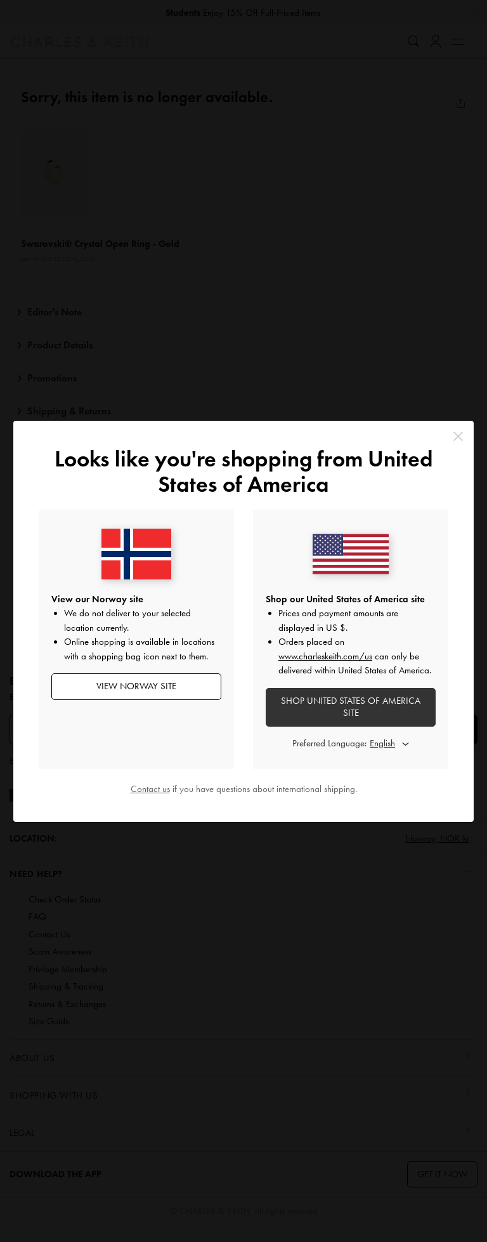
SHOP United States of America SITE (350, 707)
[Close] (458, 436)
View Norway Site (136, 686)
